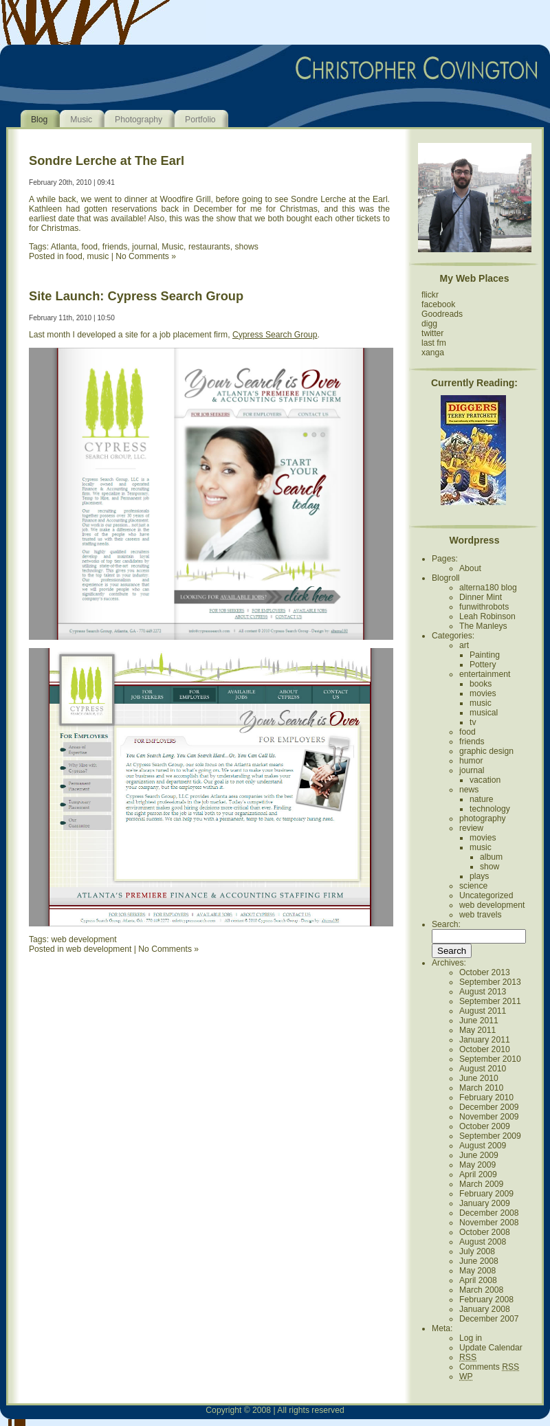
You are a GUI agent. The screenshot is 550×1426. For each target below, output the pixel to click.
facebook (438, 304)
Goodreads (442, 314)
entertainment (484, 674)
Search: (446, 924)
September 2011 (490, 1001)
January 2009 (484, 1203)
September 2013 (490, 982)
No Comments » (146, 256)
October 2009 (484, 1126)
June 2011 (478, 1020)
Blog (39, 119)
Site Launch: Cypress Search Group (136, 296)
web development (83, 939)
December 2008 (489, 1213)
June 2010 (478, 1078)
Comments (489, 1367)
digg (429, 323)
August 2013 (482, 991)
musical (484, 712)
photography (482, 818)
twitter (432, 333)
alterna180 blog (488, 587)
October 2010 (484, 1049)
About (470, 568)
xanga (432, 352)
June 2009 (478, 1155)
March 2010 (481, 1088)
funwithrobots (484, 607)
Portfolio (200, 119)
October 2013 (484, 972)
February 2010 (486, 1097)
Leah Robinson (487, 616)
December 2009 (489, 1107)
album (491, 857)
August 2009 (482, 1145)
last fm (433, 343)
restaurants (209, 247)
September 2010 (490, 1059)
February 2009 (486, 1194)
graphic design (486, 751)
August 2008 (482, 1242)
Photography (138, 119)
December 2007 (489, 1319)
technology (490, 809)
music (98, 256)
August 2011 (482, 1011)
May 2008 (477, 1270)
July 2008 (477, 1251)
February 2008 (486, 1299)
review (471, 828)
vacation (485, 780)
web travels (480, 915)
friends (115, 247)
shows (246, 247)
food (89, 247)
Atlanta (64, 247)
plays (479, 876)
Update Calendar (490, 1347)
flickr (430, 295)
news (468, 789)
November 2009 (489, 1117)
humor (471, 761)
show (489, 866)
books (481, 684)
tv (473, 722)
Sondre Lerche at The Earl (106, 160)
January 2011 (484, 1040)
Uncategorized (486, 895)
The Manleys (483, 626)
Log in (470, 1338)
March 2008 (481, 1290)
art (464, 645)
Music (81, 119)
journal (144, 247)
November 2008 (489, 1222)
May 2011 (477, 1030)
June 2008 (478, 1261)
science (473, 886)
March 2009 (481, 1184)
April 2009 (478, 1174)
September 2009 (490, 1136)
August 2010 (482, 1068)
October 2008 (484, 1232)
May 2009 (477, 1165)
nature (481, 799)
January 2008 (484, 1309)
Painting (485, 655)
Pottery (483, 664)
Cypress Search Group (275, 334)
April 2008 (478, 1280)
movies (483, 693)
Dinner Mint (480, 597)
